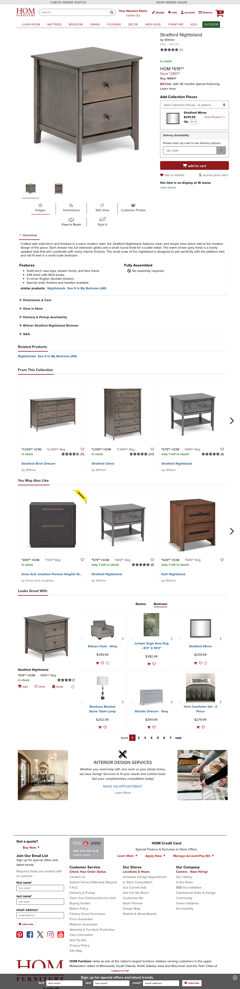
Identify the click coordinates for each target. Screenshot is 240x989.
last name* (24, 896)
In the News (184, 882)
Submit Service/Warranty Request (93, 882)
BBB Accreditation (189, 887)
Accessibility (184, 908)
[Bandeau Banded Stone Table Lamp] (102, 687)
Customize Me (133, 898)
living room (31, 24)
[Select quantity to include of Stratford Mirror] (193, 121)
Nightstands (56, 288)
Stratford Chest (103, 463)
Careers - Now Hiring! (192, 871)
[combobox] (73, 12)
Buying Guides (80, 903)
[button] (133, 13)
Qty (186, 122)
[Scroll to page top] (120, 971)
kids (194, 24)
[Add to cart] (194, 165)
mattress (54, 24)
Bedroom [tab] (160, 604)
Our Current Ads (134, 887)
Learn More (123, 792)
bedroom (76, 24)
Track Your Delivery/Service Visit (93, 898)
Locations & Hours (136, 871)
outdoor (211, 24)
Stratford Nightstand (176, 463)
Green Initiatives (187, 903)
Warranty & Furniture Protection (92, 929)
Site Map (76, 950)
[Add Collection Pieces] (194, 105)
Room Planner (133, 903)
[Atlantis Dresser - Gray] (151, 697)
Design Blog (131, 908)
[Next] (231, 419)
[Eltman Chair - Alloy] (102, 630)
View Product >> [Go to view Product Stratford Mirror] (214, 117)
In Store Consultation (137, 882)
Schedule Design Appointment (144, 877)
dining (95, 24)
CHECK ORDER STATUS (68, 2)
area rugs (153, 24)
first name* (24, 882)
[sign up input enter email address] (40, 915)
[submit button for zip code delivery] (221, 150)
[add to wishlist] (172, 175)
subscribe (192, 983)
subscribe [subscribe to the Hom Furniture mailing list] (26, 924)
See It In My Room (136, 892)
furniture (175, 24)
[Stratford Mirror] (200, 628)
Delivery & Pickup (82, 892)
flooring (114, 24)
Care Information (81, 935)
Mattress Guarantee (83, 924)
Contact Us (77, 877)
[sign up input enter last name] (40, 902)
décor (133, 24)
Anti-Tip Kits (78, 940)
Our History (184, 877)
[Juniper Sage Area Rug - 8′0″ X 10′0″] (151, 624)
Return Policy (79, 908)
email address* (27, 909)
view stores (168, 187)
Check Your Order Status (88, 871)
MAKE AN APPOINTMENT (122, 786)
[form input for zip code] (190, 150)
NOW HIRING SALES (171, 2)
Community (184, 898)
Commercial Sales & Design (196, 892)
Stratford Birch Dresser (38, 463)
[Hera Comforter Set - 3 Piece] (200, 687)
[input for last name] (111, 983)
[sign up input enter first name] (40, 888)
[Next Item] (123, 638)
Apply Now (153, 856)
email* (155, 983)
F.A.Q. (74, 887)
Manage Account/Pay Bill (192, 856)
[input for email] (161, 983)
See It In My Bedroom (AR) (86, 288)
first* (60, 983)
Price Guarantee (81, 919)
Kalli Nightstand (173, 574)
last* (108, 983)
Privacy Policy (79, 945)
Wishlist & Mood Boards (139, 913)
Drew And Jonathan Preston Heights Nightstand (57, 574)
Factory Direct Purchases (87, 913)
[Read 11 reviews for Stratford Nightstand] (194, 49)
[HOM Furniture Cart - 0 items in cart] (219, 11)
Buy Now (29, 847)
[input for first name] (64, 983)
